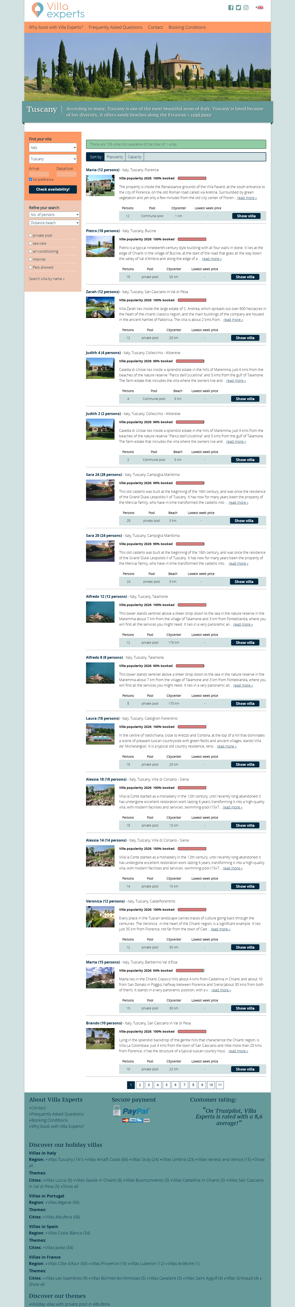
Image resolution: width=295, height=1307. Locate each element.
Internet (39, 259)
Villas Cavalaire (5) (149, 1263)
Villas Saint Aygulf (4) (183, 1263)
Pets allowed (43, 267)
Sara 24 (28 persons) (104, 474)
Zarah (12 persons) (103, 291)
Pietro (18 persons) (103, 230)
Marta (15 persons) (103, 962)
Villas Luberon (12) (133, 1250)
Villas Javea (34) (56, 1234)
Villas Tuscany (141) (61, 1159)
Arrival (34, 168)
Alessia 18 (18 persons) (106, 779)
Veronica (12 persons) (105, 901)
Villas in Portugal (46, 1187)
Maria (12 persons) (103, 169)
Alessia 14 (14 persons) (106, 840)
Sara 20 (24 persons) (104, 535)
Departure (64, 168)
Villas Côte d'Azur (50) (63, 1250)
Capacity (134, 156)
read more (201, 115)
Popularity (115, 156)
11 (220, 1085)
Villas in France (45, 1244)
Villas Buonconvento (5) (132, 1172)
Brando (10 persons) (104, 1023)
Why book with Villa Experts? (56, 27)
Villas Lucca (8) (55, 1172)
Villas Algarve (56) (60, 1193)
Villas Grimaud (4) (217, 1263)
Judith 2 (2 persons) (104, 413)
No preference (41, 179)
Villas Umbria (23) (161, 1159)
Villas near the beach (48, 1298)
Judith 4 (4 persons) (104, 352)
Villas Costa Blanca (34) (64, 1221)
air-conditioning (45, 251)
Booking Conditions (187, 27)
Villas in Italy (42, 1153)
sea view (40, 243)
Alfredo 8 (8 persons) (105, 657)
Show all (235, 1159)
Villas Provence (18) (99, 1250)
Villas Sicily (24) (132, 1159)
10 (211, 1085)
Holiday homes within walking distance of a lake (69, 1287)
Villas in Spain (43, 1215)
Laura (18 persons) (103, 718)
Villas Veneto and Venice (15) (202, 1159)
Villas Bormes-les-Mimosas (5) (107, 1263)
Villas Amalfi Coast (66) (98, 1159)
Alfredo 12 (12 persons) (107, 596)
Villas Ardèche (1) (166, 1250)
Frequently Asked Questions (115, 27)
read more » (247, 197)
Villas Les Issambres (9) (62, 1263)
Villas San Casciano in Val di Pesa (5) (232, 1172)
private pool (42, 235)
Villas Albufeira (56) (59, 1206)
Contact (155, 27)
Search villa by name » (47, 278)
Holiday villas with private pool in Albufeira (65, 1282)
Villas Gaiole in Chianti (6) (90, 1172)
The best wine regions (49, 1293)
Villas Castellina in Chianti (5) (177, 1172)
